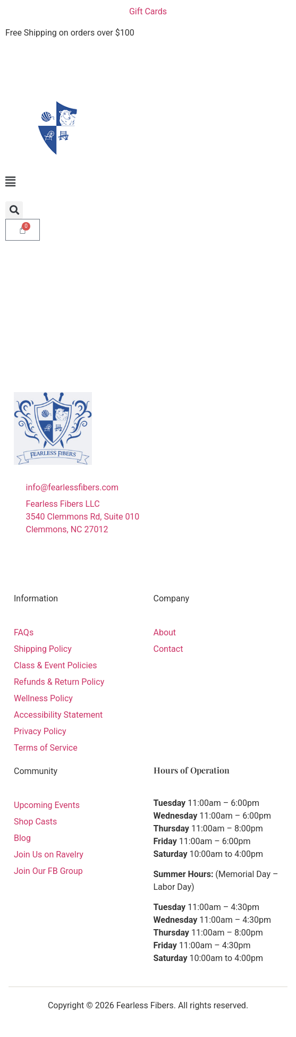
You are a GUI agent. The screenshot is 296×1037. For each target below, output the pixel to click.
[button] (148, 182)
